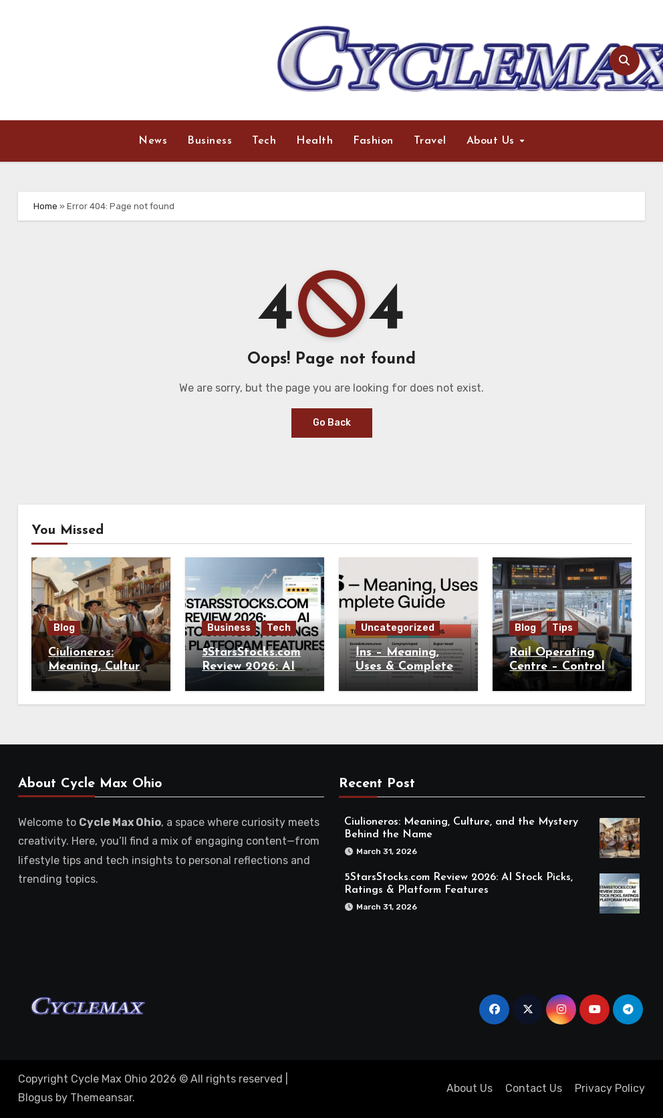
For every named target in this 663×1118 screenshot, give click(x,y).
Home (45, 206)
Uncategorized (397, 628)
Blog (64, 628)
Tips (562, 628)
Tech (264, 141)
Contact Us (533, 1088)
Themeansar (101, 1097)
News (152, 141)
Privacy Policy (610, 1088)
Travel (430, 141)
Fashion (373, 141)
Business (209, 141)
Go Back (332, 422)
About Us (493, 141)
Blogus (35, 1097)
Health (314, 141)
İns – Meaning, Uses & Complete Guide (404, 667)
